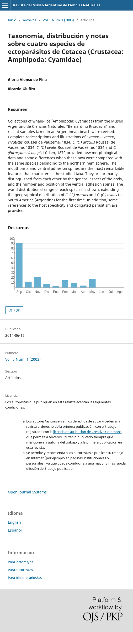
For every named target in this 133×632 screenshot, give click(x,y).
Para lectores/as (20, 561)
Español (15, 530)
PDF (16, 310)
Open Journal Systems (27, 492)
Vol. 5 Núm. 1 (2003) (58, 20)
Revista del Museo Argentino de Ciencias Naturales (56, 5)
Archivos (29, 20)
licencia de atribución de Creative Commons (87, 431)
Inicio (12, 20)
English (14, 522)
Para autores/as (20, 569)
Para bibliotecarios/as (25, 577)
